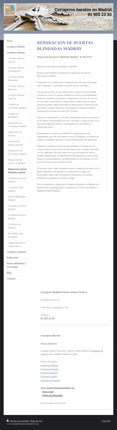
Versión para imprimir (18, 421)
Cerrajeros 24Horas (49, 365)
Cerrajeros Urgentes (50, 369)
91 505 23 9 (57, 187)
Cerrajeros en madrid (50, 380)
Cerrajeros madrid (49, 376)
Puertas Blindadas (49, 343)
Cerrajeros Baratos (49, 373)
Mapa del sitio (36, 421)
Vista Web (106, 421)
